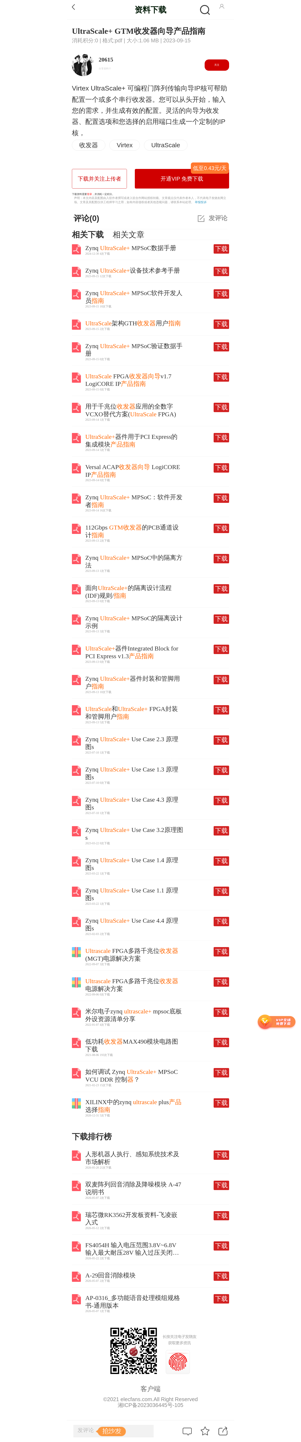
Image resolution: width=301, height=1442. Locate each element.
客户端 (150, 1389)
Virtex (125, 145)
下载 (221, 248)
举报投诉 (201, 202)
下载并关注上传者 (99, 179)
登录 (89, 194)
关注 (216, 64)
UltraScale (165, 145)
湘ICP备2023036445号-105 (150, 1405)
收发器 (88, 145)
